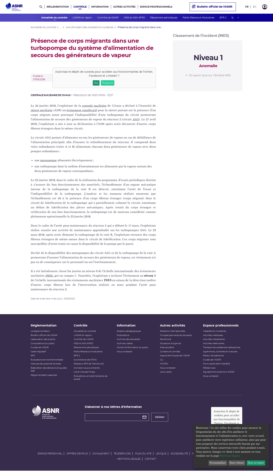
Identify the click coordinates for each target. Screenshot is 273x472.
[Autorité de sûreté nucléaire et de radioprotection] (14, 7)
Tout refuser (236, 463)
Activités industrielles (214, 340)
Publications (123, 336)
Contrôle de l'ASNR (108, 18)
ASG (136, 119)
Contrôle (80, 7)
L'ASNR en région (83, 18)
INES (49, 275)
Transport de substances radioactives (221, 348)
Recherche (165, 340)
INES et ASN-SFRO (135, 18)
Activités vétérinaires (213, 344)
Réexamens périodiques (164, 18)
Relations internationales (172, 332)
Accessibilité (179, 454)
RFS (33, 357)
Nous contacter (124, 352)
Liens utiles (165, 373)
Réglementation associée (44, 376)
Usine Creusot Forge (84, 373)
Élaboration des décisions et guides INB (49, 370)
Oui (96, 83)
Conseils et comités (170, 352)
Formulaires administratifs (216, 365)
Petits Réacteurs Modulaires (199, 18)
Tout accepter (256, 463)
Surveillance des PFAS (85, 361)
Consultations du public (43, 344)
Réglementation (58, 7)
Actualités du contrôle (54, 18)
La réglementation (40, 332)
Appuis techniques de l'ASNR (175, 357)
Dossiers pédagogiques (129, 332)
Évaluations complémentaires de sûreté (90, 378)
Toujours (107, 83)
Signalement (101, 454)
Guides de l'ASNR (40, 348)
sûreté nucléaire (42, 110)
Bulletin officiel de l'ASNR (212, 7)
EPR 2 (223, 18)
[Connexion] (264, 6)
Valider (160, 418)
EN (254, 7)
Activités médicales (213, 336)
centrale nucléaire (94, 105)
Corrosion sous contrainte (87, 369)
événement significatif (82, 110)
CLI (161, 361)
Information (100, 7)
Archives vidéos (125, 344)
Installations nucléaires (214, 332)
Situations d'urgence (170, 344)
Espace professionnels (156, 7)
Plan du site (143, 454)
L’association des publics (43, 340)
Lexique (161, 454)
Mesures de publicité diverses (46, 365)
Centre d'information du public (132, 348)
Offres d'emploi (77, 454)
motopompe (48, 160)
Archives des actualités (128, 340)
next (238, 18)
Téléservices (209, 369)
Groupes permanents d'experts (176, 336)
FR (247, 7)
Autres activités (124, 7)
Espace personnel (50, 454)
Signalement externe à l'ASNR (218, 373)
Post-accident (167, 348)
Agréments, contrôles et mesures (220, 352)
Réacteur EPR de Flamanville (89, 365)
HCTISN (164, 365)
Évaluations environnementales (47, 361)
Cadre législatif (38, 352)
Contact (150, 460)
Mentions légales (128, 460)
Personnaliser (218, 463)
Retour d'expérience (213, 357)
